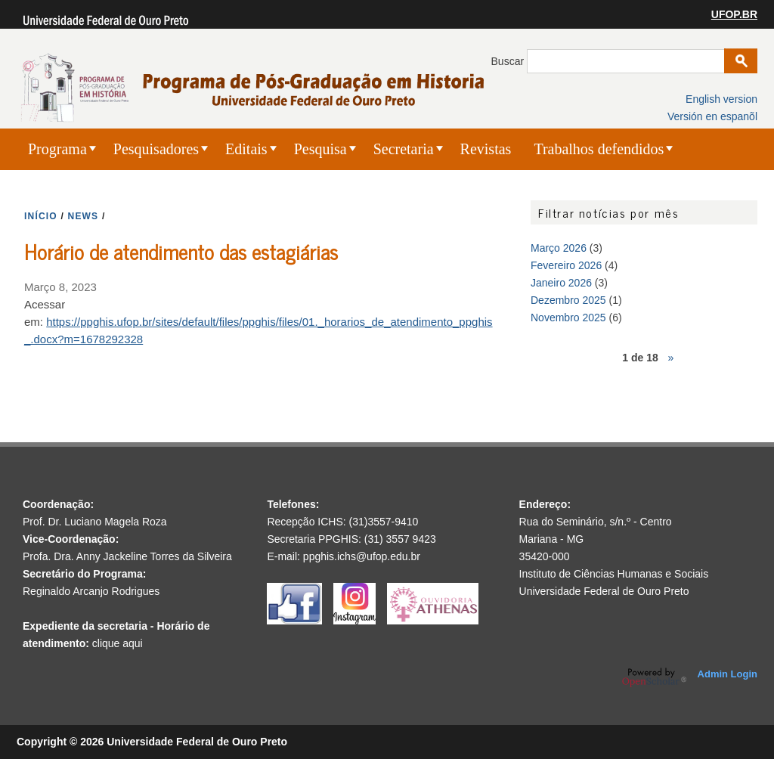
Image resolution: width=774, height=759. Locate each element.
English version (721, 99)
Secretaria (403, 149)
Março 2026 (559, 248)
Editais (246, 149)
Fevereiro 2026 (566, 265)
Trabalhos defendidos (599, 149)
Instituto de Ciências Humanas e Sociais (614, 574)
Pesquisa (320, 149)
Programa (57, 149)
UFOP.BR (734, 14)
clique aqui (117, 643)
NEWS (83, 216)
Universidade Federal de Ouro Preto (604, 591)
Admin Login (727, 674)
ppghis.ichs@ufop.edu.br (361, 556)
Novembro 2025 (568, 317)
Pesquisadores (156, 149)
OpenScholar (654, 677)
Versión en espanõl (712, 116)
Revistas (486, 149)
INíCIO (40, 216)
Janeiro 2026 (561, 283)
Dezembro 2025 (568, 300)
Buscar (509, 61)
